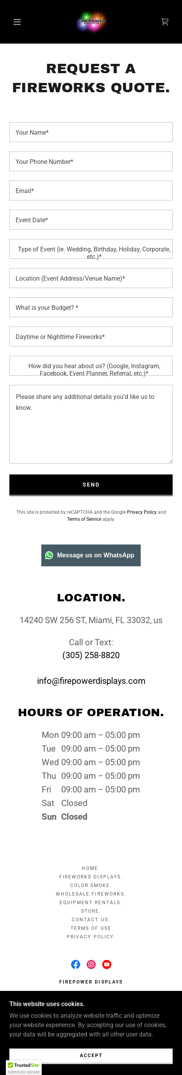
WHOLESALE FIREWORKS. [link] (91, 894)
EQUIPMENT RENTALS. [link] (91, 902)
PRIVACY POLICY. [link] (91, 937)
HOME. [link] (91, 868)
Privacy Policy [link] (142, 512)
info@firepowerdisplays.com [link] (91, 681)
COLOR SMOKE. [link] (91, 885)
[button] (17, 22)
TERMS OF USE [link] (91, 928)
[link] (91, 21)
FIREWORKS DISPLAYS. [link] (90, 877)
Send (91, 484)
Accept (91, 1055)
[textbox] (91, 132)
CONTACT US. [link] (91, 919)
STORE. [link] (91, 911)
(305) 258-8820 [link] (91, 655)
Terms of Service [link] (84, 519)
